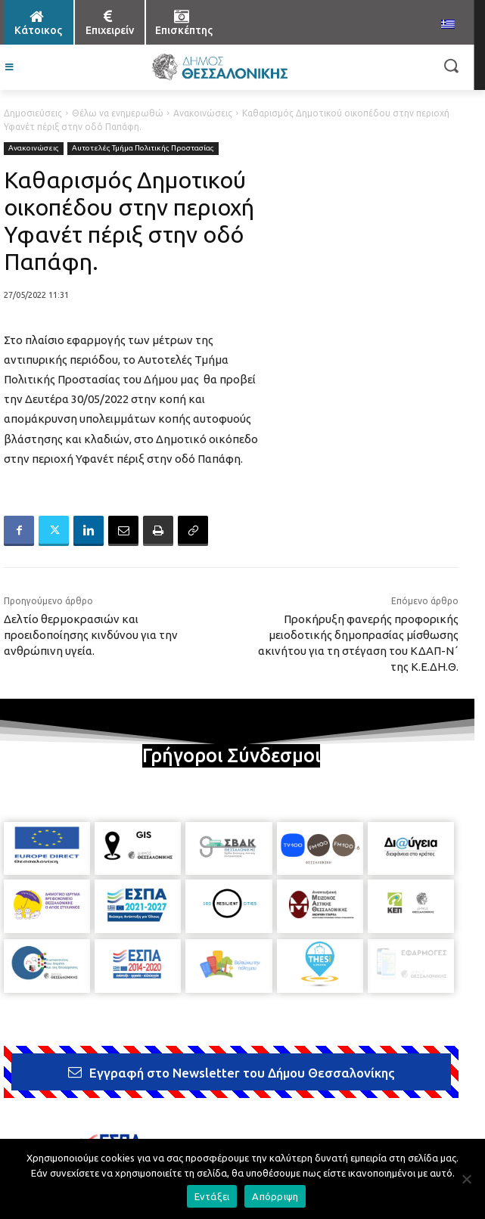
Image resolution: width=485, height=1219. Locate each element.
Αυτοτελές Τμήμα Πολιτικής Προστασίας (143, 148)
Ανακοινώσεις (202, 113)
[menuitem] (448, 25)
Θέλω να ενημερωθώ (117, 113)
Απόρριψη (275, 1196)
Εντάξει (212, 1196)
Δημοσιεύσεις (33, 113)
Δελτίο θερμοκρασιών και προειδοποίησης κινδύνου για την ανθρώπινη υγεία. (91, 635)
